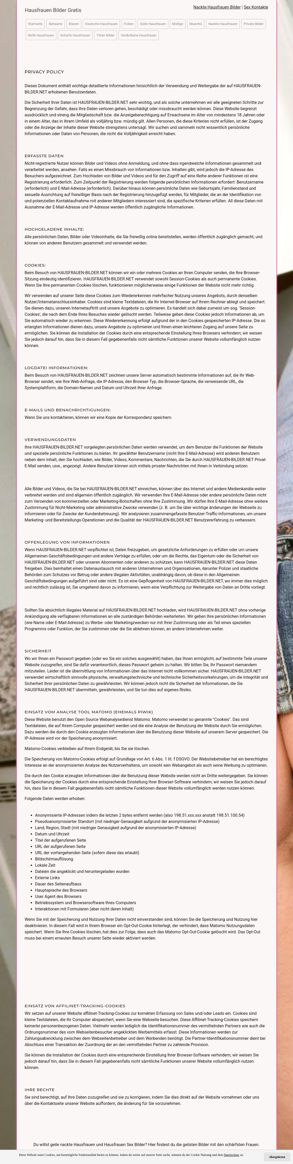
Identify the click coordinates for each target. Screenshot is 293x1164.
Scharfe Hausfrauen (75, 35)
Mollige (177, 24)
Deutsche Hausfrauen (101, 24)
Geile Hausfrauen (153, 24)
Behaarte (55, 24)
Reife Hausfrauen (41, 35)
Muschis (195, 24)
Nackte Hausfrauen (222, 24)
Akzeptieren (277, 1157)
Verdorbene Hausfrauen (139, 35)
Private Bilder (254, 24)
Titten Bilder (105, 35)
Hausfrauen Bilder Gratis (53, 10)
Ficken (129, 24)
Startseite (35, 24)
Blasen (74, 24)
